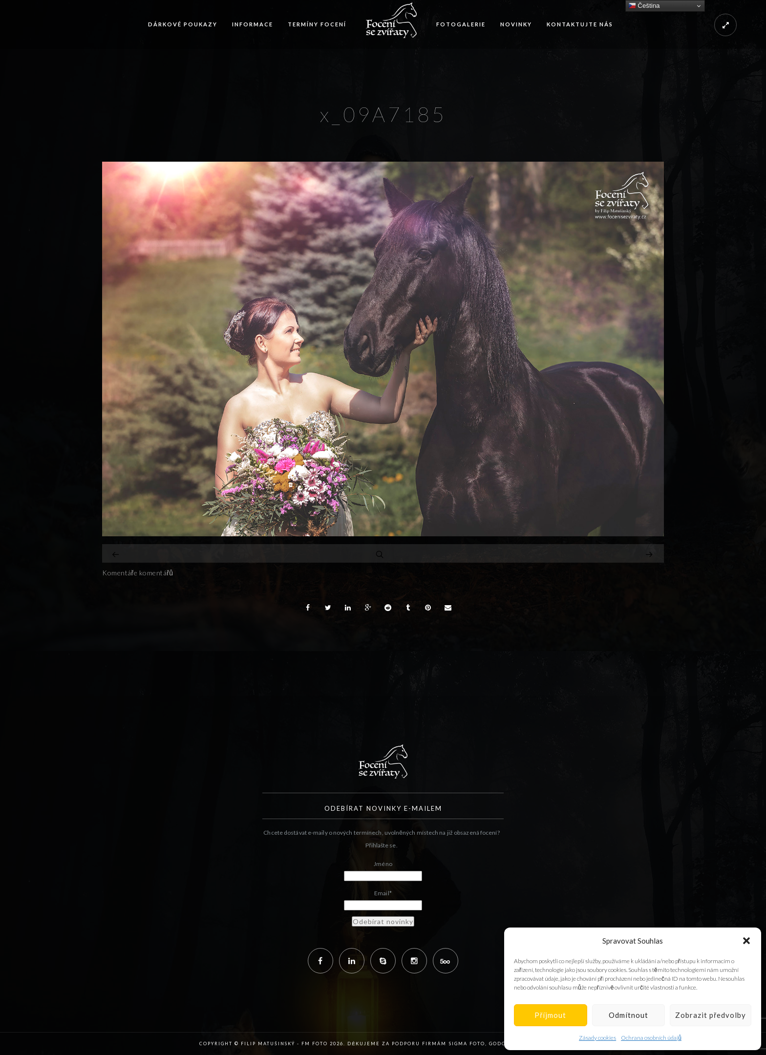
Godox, (500, 1043)
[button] (746, 941)
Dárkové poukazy (182, 24)
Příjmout (550, 1015)
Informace (252, 24)
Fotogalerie (461, 24)
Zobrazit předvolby (710, 1015)
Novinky (516, 24)
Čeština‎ (644, 6)
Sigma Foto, (469, 1043)
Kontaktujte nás (580, 24)
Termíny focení (317, 24)
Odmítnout (628, 1015)
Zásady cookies (597, 1037)
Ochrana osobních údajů (651, 1037)
